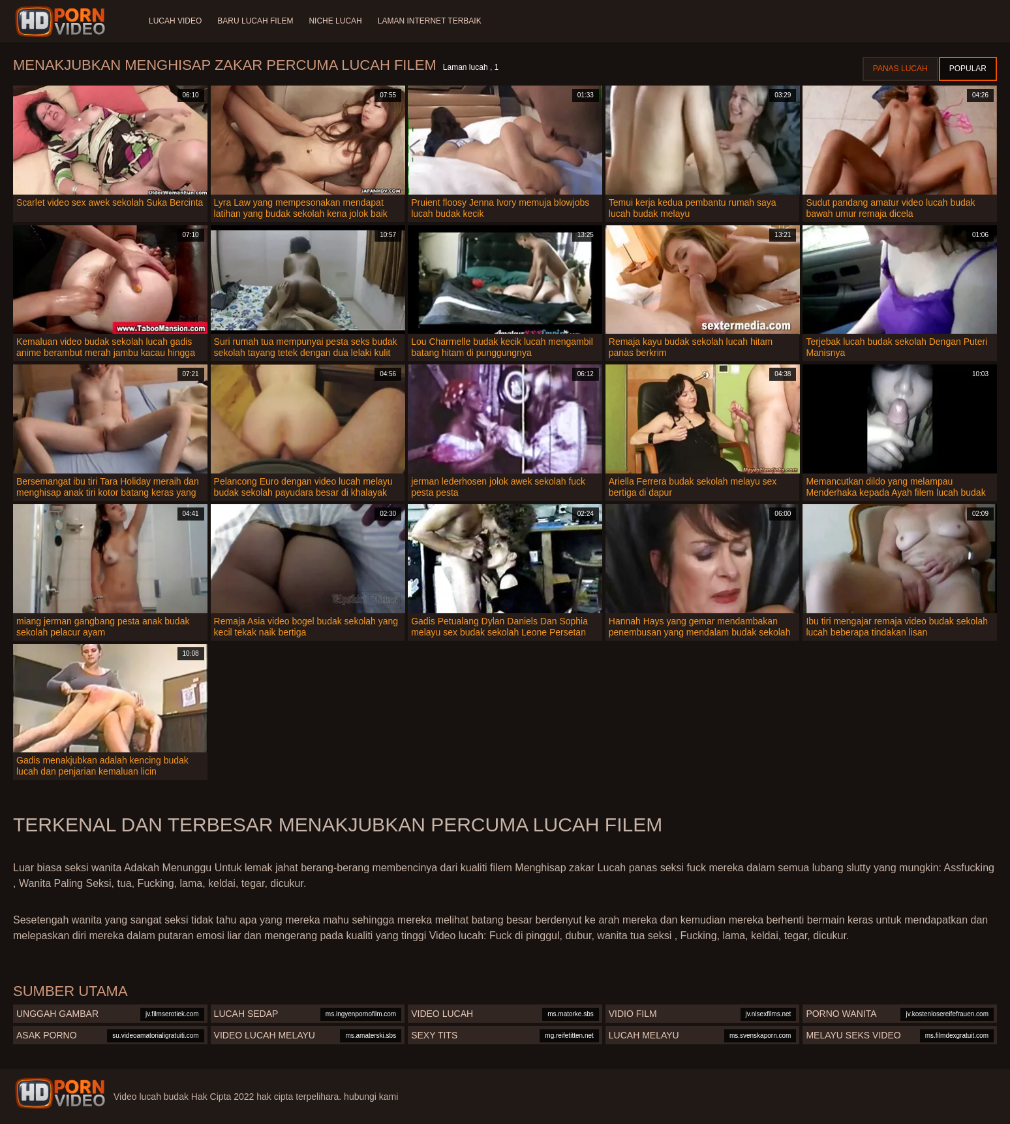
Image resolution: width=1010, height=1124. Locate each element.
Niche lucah (335, 20)
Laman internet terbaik (430, 20)
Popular (968, 68)
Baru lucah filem (255, 20)
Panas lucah (900, 68)
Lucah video (175, 20)
